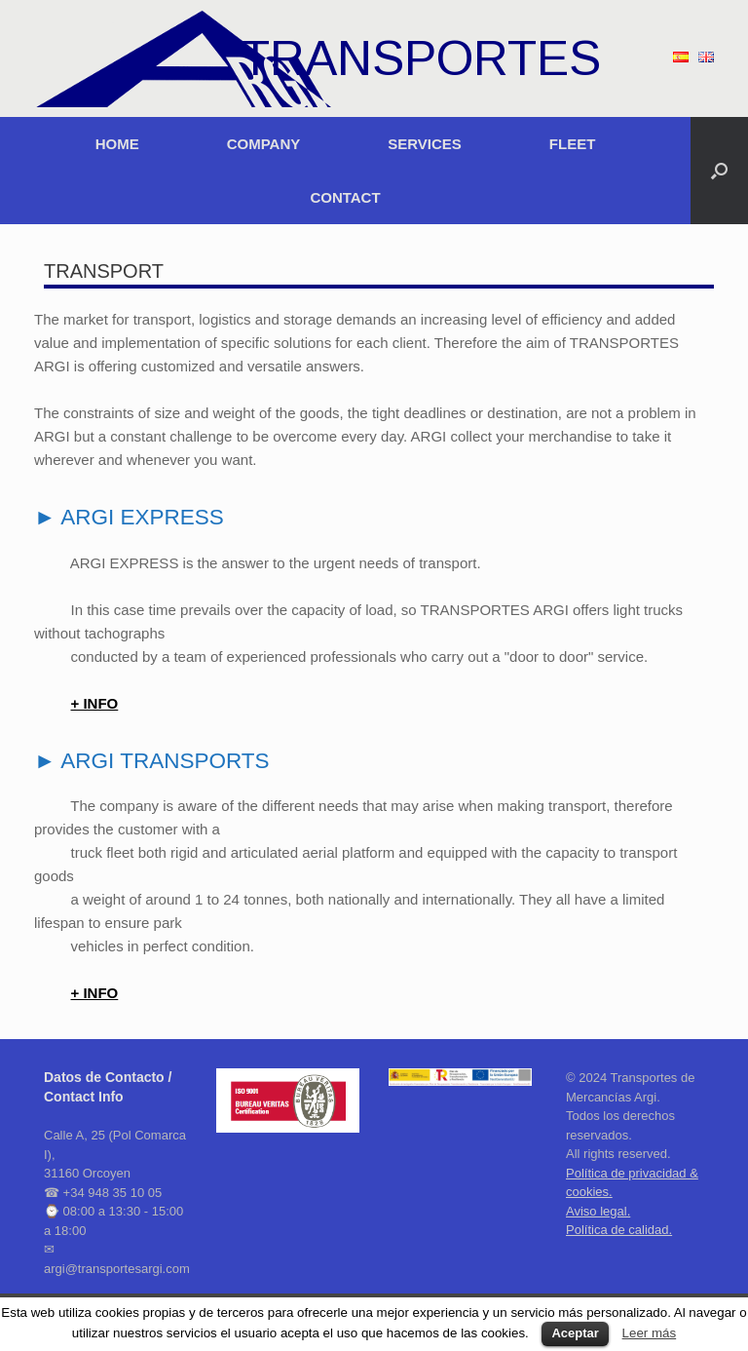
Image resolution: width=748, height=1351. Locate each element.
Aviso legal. (598, 1211)
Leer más (649, 1333)
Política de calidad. (619, 1229)
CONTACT (345, 197)
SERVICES (425, 143)
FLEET (572, 143)
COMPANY (264, 143)
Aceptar (574, 1333)
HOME (117, 143)
